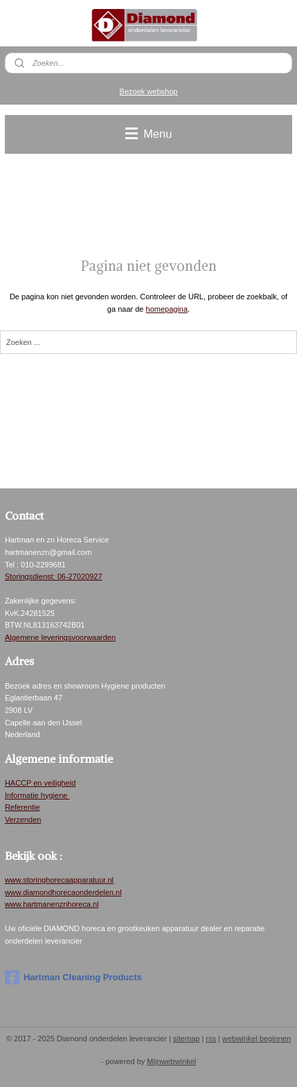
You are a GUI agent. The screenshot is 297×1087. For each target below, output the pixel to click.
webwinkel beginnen (256, 1038)
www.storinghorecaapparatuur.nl (59, 880)
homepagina (167, 309)
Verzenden (23, 819)
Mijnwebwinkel (171, 1061)
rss (211, 1038)
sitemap (186, 1038)
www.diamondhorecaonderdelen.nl (63, 892)
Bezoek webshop (149, 91)
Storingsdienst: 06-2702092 (51, 576)
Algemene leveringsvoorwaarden (60, 637)
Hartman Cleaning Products (73, 977)
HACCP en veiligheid (40, 783)
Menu (148, 133)
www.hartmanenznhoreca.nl (52, 904)
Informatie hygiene (37, 795)
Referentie (22, 807)
